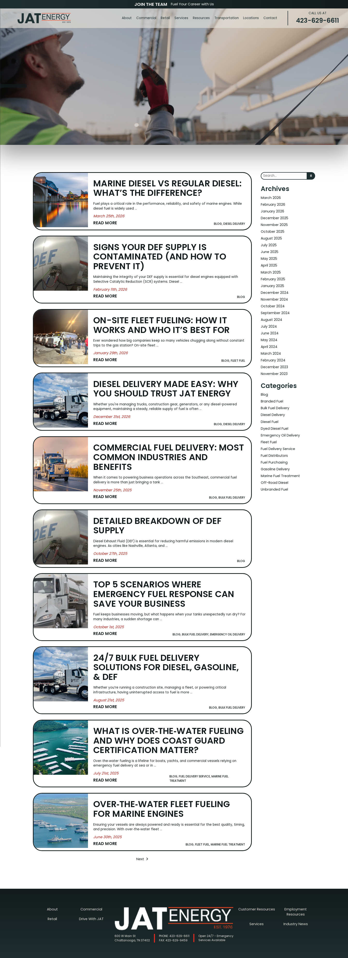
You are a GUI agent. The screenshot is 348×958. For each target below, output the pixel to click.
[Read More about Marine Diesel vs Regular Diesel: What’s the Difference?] (109, 222)
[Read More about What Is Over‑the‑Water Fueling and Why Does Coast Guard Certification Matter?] (106, 773)
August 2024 (271, 315)
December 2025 (274, 217)
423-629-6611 (317, 18)
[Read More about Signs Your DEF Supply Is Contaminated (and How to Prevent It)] (110, 295)
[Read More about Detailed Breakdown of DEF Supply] (110, 556)
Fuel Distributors (274, 446)
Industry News (295, 909)
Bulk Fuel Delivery (275, 401)
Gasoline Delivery (275, 460)
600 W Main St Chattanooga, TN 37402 (132, 929)
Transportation (226, 18)
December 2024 (274, 289)
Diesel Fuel (269, 414)
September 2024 (275, 308)
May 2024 (269, 334)
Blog (264, 388)
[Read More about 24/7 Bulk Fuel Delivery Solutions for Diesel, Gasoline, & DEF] (109, 700)
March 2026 (270, 197)
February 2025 (272, 276)
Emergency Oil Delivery (279, 427)
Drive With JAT (91, 909)
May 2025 (268, 256)
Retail (165, 18)
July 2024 (268, 321)
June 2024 (269, 328)
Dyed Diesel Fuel (274, 420)
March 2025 (270, 269)
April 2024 (269, 341)
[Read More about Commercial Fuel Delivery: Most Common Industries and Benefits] (113, 493)
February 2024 (273, 354)
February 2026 (272, 204)
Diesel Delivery (273, 407)
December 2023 (274, 361)
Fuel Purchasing (273, 453)
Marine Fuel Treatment (279, 466)
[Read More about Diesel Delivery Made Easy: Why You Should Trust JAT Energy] (112, 420)
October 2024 (272, 302)
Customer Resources (256, 900)
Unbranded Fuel (273, 479)
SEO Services (190, 954)
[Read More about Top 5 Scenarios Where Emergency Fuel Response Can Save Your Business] (109, 628)
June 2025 (269, 249)
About (127, 18)
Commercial (146, 18)
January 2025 (272, 282)
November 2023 (274, 367)
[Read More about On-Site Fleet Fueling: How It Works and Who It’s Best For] (111, 358)
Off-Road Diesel (274, 473)
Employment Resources (295, 900)
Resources (201, 18)
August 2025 (271, 236)
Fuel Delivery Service (278, 440)
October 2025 (272, 230)
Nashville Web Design (173, 954)
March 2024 (270, 347)
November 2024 (274, 295)
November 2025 (274, 223)
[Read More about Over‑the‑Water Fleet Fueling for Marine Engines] (108, 836)
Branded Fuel (271, 394)
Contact (270, 18)
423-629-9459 (173, 931)
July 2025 (268, 243)
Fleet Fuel (268, 433)
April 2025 (269, 263)
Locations (251, 18)
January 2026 (272, 210)
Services (181, 18)
